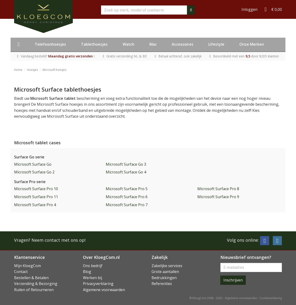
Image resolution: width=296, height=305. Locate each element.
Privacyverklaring (98, 283)
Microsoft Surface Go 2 (34, 172)
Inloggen (249, 9)
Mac (153, 44)
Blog (87, 271)
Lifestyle (216, 44)
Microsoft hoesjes (54, 70)
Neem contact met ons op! (58, 240)
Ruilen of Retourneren (34, 289)
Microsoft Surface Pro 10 (36, 188)
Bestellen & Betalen (31, 277)
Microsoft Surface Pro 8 (218, 188)
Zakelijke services (167, 265)
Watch (128, 44)
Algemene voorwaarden (104, 289)
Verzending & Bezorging (35, 283)
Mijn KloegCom (27, 265)
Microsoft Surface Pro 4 (35, 204)
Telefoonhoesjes (50, 44)
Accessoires (182, 44)
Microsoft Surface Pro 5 (127, 188)
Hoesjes (32, 70)
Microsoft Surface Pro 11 (36, 196)
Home (18, 70)
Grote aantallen (165, 271)
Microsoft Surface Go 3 (126, 164)
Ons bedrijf (92, 265)
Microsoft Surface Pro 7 (127, 204)
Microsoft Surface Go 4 (126, 172)
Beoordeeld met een (246, 56)
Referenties (162, 283)
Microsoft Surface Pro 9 (218, 196)
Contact (21, 271)
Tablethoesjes (94, 44)
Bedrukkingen (164, 277)
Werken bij (92, 277)
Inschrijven (233, 280)
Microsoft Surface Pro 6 (127, 196)
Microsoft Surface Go (32, 164)
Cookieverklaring (270, 298)
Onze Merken (251, 44)
